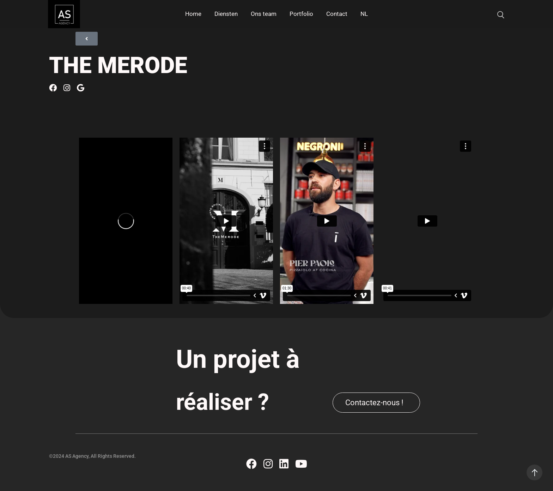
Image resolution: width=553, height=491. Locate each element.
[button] (376, 403)
